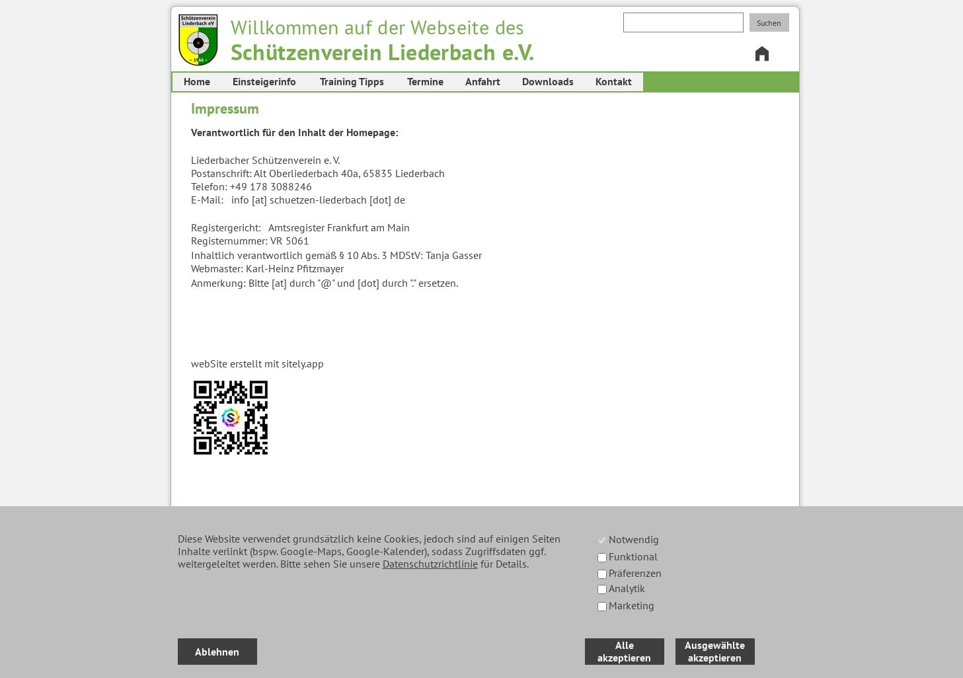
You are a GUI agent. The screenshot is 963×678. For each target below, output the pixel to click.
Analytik (627, 588)
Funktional (633, 556)
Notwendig (634, 539)
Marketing (631, 605)
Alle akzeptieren (624, 651)
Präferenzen (635, 573)
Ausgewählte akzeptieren (715, 651)
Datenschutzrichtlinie (430, 563)
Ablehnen (217, 651)
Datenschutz (270, 658)
